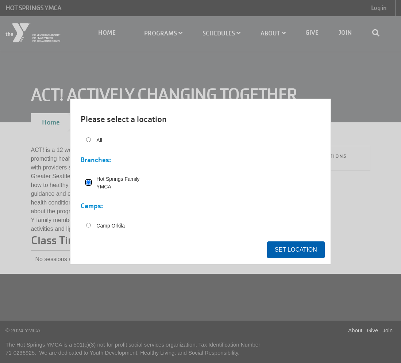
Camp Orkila (110, 226)
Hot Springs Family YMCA (117, 183)
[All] (88, 139)
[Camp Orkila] (88, 225)
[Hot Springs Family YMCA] (88, 182)
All (99, 140)
